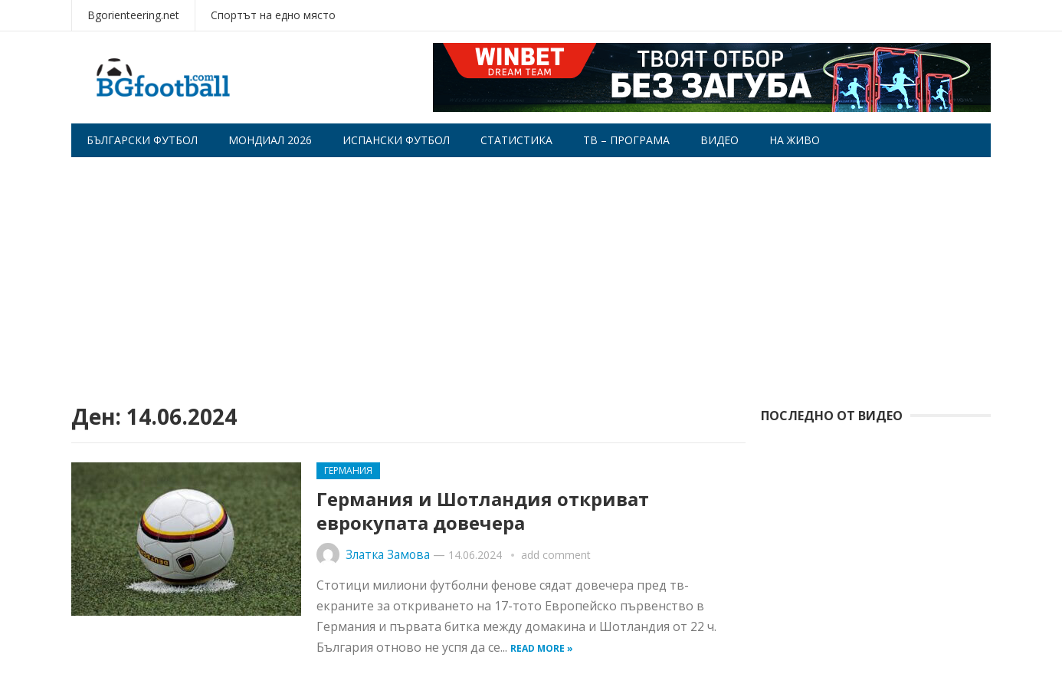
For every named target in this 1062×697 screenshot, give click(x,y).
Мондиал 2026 (270, 140)
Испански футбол (396, 140)
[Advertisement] (531, 272)
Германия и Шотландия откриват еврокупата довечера (482, 510)
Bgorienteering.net (133, 15)
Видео (719, 140)
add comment (556, 554)
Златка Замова (388, 555)
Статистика (516, 140)
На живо (794, 140)
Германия (348, 470)
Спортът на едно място (273, 15)
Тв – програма (626, 140)
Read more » (541, 648)
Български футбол (142, 140)
